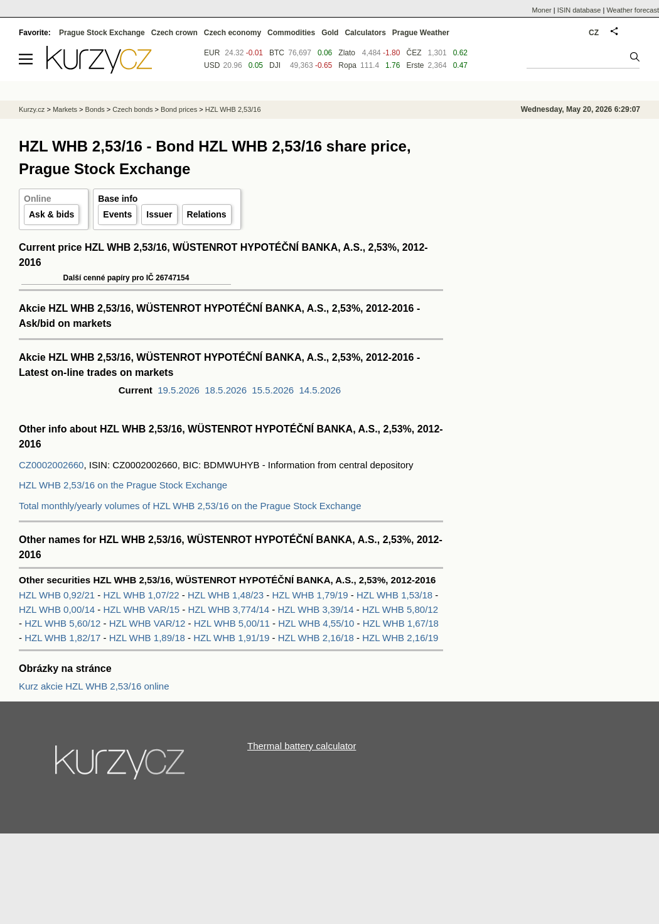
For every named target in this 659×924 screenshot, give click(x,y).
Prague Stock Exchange (102, 32)
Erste (415, 65)
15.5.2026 (273, 390)
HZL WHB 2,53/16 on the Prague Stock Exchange (123, 485)
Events (117, 214)
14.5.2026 (320, 390)
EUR (212, 52)
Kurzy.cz (32, 109)
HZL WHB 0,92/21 (58, 595)
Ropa (347, 65)
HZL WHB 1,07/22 (143, 595)
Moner (542, 10)
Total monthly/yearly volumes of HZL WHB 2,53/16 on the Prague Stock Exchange (190, 505)
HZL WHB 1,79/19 (310, 595)
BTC (276, 52)
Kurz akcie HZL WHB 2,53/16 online (94, 686)
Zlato (346, 52)
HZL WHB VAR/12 (148, 623)
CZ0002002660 (51, 464)
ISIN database (579, 10)
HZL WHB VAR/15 (143, 609)
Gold (329, 32)
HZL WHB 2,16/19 (400, 637)
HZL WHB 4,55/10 (317, 623)
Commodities (291, 32)
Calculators (365, 32)
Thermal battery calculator (301, 745)
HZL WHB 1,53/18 (395, 595)
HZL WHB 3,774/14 (230, 609)
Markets (65, 109)
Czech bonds (132, 109)
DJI (275, 65)
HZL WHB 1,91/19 (232, 637)
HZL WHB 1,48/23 (227, 595)
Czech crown (174, 32)
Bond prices (179, 109)
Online (37, 199)
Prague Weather (420, 32)
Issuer (159, 214)
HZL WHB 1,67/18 (401, 623)
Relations (207, 214)
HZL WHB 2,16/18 (317, 637)
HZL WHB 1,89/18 (148, 637)
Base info (117, 199)
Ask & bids (51, 214)
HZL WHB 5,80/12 (400, 609)
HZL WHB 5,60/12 (63, 623)
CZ (594, 32)
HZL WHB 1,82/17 (63, 637)
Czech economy (232, 32)
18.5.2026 (226, 390)
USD (212, 65)
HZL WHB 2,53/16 (233, 109)
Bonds (95, 109)
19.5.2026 (179, 390)
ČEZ (413, 52)
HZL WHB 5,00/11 (233, 623)
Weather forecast (632, 10)
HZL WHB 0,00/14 (58, 609)
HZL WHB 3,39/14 (316, 609)
